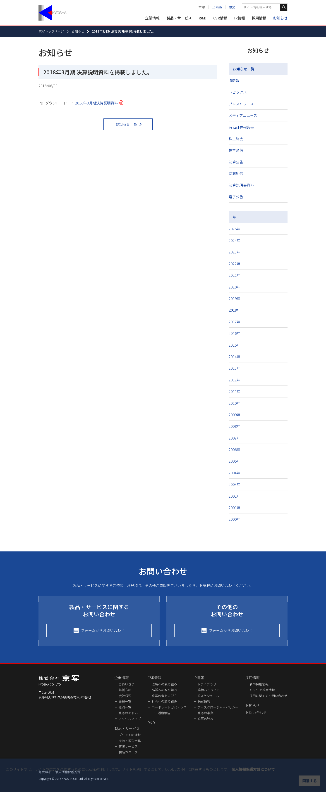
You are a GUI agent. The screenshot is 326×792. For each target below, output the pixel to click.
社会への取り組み (164, 701)
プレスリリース (241, 103)
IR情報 (239, 18)
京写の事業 (205, 713)
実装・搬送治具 (130, 740)
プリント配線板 (130, 735)
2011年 (234, 391)
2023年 (234, 252)
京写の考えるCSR (164, 695)
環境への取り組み (164, 684)
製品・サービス (179, 18)
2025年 (234, 229)
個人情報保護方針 (68, 772)
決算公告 (236, 162)
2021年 (234, 275)
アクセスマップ (130, 718)
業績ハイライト (209, 690)
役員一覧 (125, 701)
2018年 (234, 310)
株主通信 (236, 150)
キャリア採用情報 (262, 690)
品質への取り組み (164, 690)
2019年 (234, 298)
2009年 (234, 414)
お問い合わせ (256, 712)
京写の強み (205, 718)
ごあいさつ (126, 684)
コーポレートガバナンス (169, 707)
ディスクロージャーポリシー (218, 707)
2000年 (234, 519)
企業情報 (152, 18)
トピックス (238, 92)
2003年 (234, 484)
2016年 (234, 333)
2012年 (234, 380)
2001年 (234, 507)
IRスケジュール (208, 695)
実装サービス (128, 746)
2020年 (234, 287)
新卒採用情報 (258, 684)
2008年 (234, 426)
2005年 (234, 461)
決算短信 (236, 173)
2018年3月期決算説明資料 (96, 103)
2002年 (234, 496)
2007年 (234, 438)
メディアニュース (243, 115)
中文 (232, 7)
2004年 (234, 472)
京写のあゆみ (128, 713)
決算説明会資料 (241, 185)
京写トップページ (51, 31)
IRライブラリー (208, 684)
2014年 (234, 356)
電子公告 (236, 196)
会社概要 (125, 695)
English (217, 7)
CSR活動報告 (161, 713)
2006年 (234, 449)
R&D (202, 18)
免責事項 (44, 772)
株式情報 (204, 701)
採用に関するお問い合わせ (268, 695)
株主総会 (236, 138)
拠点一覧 (125, 707)
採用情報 (259, 18)
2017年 (234, 321)
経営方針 (125, 690)
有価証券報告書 (241, 127)
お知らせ (280, 18)
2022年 (234, 263)
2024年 (234, 240)
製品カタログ (128, 752)
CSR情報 (220, 18)
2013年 (234, 368)
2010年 (234, 403)
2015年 (234, 345)
